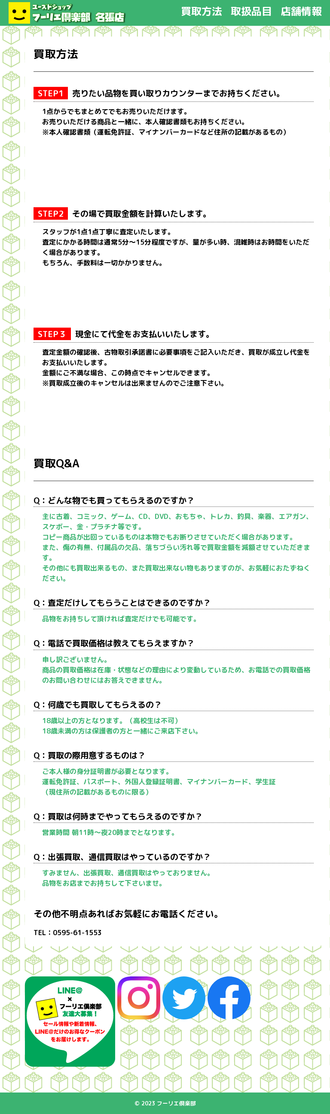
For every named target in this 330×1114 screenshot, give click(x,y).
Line (70, 1021)
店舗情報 (301, 11)
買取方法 (201, 11)
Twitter (183, 997)
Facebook (229, 997)
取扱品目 (251, 11)
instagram (138, 997)
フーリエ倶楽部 (67, 13)
